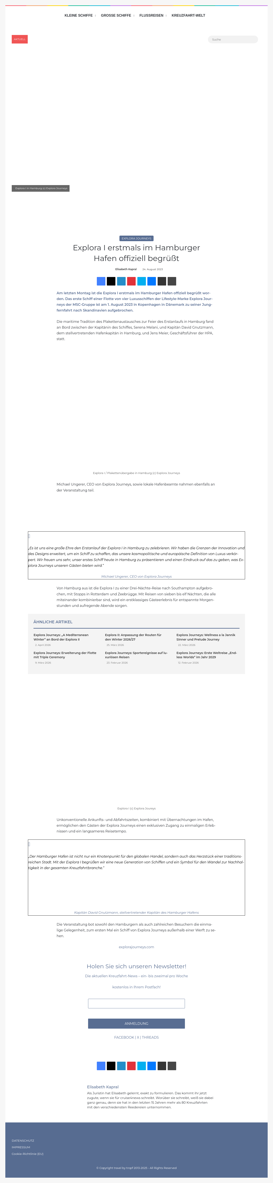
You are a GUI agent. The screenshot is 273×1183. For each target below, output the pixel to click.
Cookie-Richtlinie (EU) (28, 1153)
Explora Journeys (136, 238)
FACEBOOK (124, 1037)
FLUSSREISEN (151, 15)
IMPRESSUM (21, 1147)
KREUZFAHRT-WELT (188, 15)
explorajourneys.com (136, 947)
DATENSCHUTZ (23, 1140)
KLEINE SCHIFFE (79, 15)
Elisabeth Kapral (126, 269)
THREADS (150, 1037)
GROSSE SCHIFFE (116, 15)
